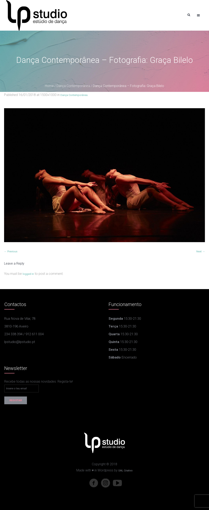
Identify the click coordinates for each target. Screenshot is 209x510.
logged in (28, 273)
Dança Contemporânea (73, 86)
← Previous (10, 251)
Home (49, 86)
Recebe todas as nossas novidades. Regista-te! (38, 381)
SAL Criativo (125, 470)
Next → (200, 251)
